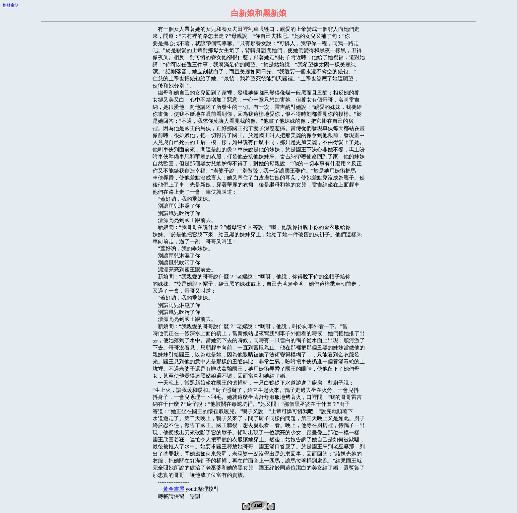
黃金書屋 (173, 489)
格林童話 (11, 5)
